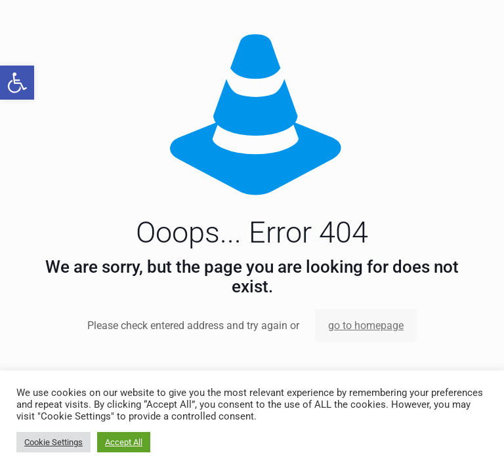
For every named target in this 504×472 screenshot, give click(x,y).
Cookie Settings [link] (53, 442)
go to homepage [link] (366, 325)
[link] (17, 83)
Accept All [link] (123, 442)
